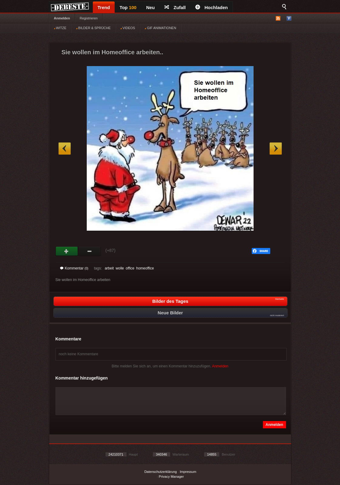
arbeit (109, 268)
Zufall (175, 7)
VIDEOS (127, 28)
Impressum (188, 471)
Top (128, 7)
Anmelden (62, 18)
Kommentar (74, 268)
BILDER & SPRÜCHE (93, 28)
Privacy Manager (171, 476)
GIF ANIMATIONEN (160, 28)
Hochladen (211, 7)
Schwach (89, 251)
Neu (150, 7)
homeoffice (145, 268)
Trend (104, 7)
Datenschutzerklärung (160, 471)
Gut (67, 251)
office (130, 268)
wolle (120, 268)
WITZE (60, 28)
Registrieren (89, 18)
